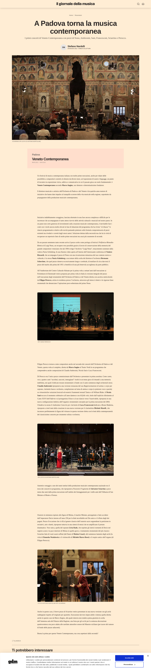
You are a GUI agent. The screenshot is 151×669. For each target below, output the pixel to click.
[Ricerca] (138, 4)
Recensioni (78, 15)
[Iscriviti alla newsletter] (143, 4)
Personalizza (129, 657)
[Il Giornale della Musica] (75, 4)
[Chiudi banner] (148, 648)
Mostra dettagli (31, 665)
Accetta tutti (129, 650)
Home (71, 15)
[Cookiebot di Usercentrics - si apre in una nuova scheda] (13, 665)
